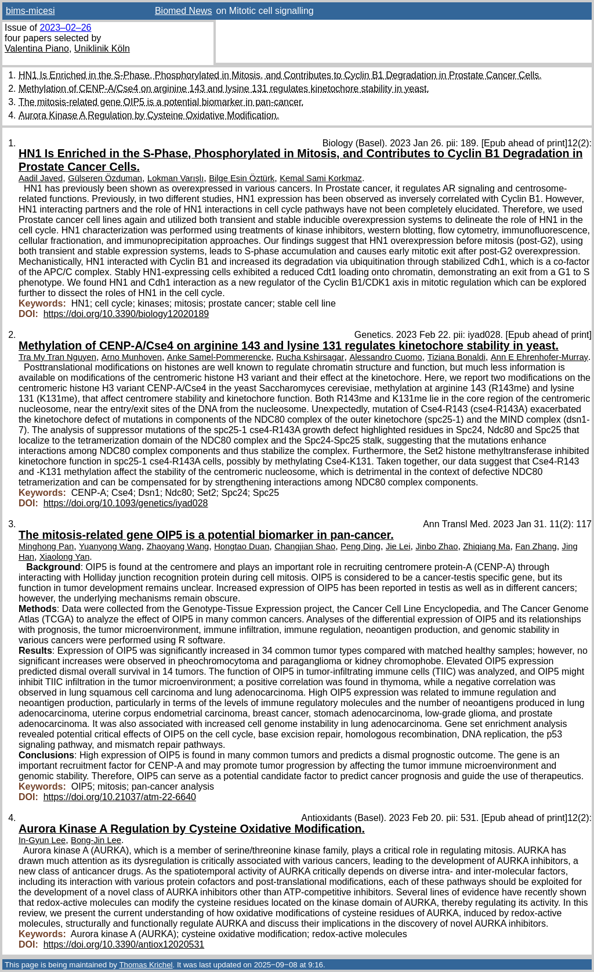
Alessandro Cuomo (385, 357)
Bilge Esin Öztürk (241, 178)
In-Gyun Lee (42, 840)
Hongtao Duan (241, 546)
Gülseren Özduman (105, 178)
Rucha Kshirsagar (310, 357)
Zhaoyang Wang (178, 546)
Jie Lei (398, 546)
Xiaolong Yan (64, 556)
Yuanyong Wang (110, 546)
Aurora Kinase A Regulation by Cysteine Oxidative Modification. (149, 115)
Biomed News (183, 11)
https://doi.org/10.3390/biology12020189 (126, 314)
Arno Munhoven (132, 357)
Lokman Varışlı (175, 178)
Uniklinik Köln (102, 48)
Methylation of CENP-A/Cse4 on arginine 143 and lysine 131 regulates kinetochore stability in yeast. (224, 88)
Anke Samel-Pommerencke (219, 357)
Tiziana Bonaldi (457, 357)
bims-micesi (30, 11)
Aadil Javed (41, 178)
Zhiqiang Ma (486, 546)
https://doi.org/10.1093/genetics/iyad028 (126, 503)
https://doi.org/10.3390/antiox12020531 (124, 944)
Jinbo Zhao (436, 546)
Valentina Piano (37, 48)
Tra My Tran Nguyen (57, 357)
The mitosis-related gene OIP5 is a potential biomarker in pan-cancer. (161, 102)
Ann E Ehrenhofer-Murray (539, 357)
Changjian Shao (304, 546)
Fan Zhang (535, 546)
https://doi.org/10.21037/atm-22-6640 (120, 797)
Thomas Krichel (145, 964)
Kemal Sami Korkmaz (321, 178)
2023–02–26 (65, 28)
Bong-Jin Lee (96, 840)
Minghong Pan (46, 546)
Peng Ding (361, 546)
